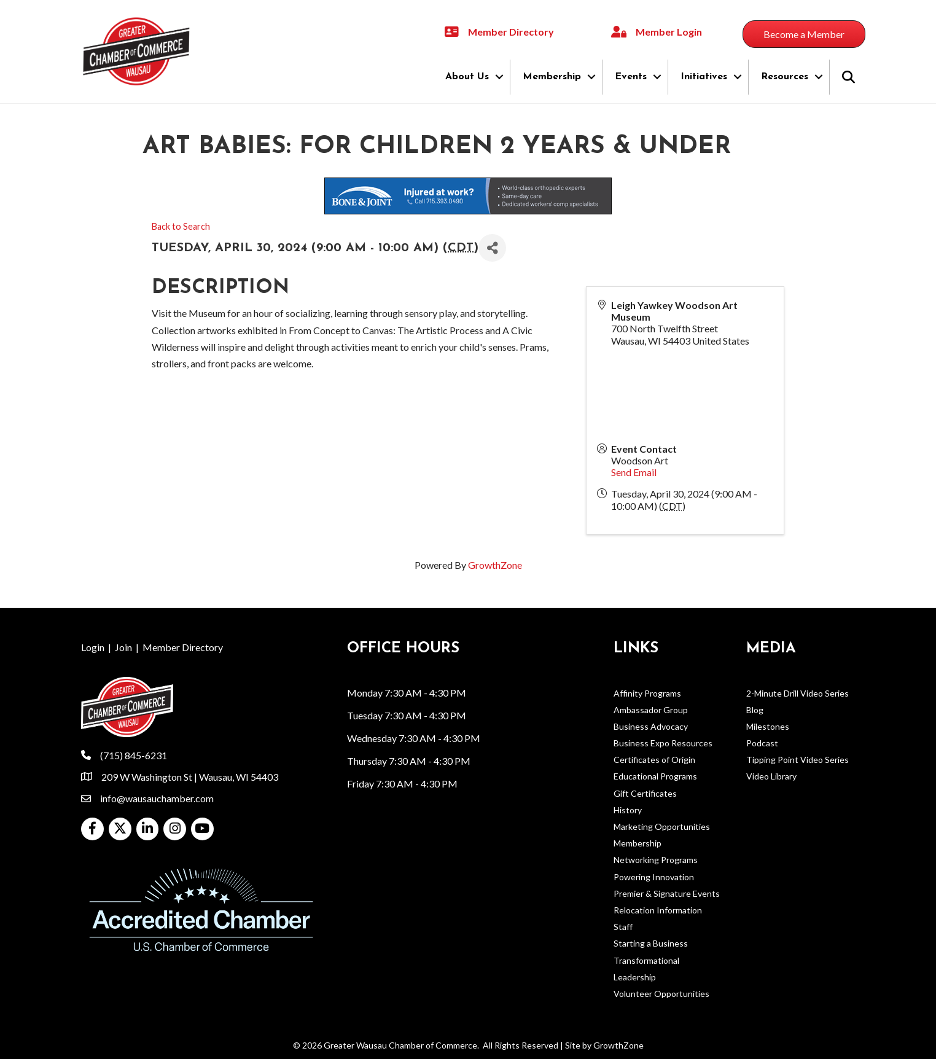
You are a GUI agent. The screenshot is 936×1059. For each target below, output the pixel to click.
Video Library (771, 776)
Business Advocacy (651, 726)
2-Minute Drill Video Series (797, 693)
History (628, 810)
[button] (804, 34)
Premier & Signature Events (667, 893)
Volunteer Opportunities (661, 993)
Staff (623, 926)
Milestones (767, 726)
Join (123, 647)
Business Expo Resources (663, 743)
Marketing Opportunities (662, 826)
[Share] (492, 248)
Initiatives (704, 77)
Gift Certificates (645, 793)
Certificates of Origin (654, 759)
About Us (467, 77)
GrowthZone (495, 565)
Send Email (634, 472)
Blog (754, 710)
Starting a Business (651, 943)
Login (92, 647)
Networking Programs (656, 859)
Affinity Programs (647, 693)
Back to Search (181, 226)
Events (631, 77)
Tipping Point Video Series (797, 759)
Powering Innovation (654, 877)
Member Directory (182, 647)
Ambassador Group (651, 710)
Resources (784, 77)
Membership (552, 77)
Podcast (762, 743)
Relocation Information (658, 910)
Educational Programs (655, 776)
